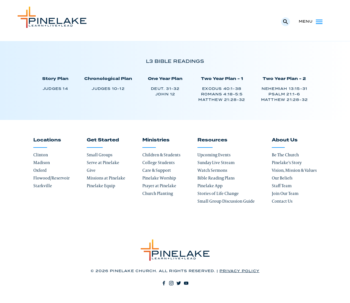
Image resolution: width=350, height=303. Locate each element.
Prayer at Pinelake (159, 186)
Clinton (40, 155)
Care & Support (156, 170)
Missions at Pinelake (106, 178)
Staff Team (282, 186)
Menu (311, 21)
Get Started (103, 140)
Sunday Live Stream (216, 162)
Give (91, 170)
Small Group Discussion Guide (226, 201)
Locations (47, 140)
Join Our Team (285, 193)
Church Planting (157, 193)
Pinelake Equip (101, 186)
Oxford (40, 170)
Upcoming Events (213, 155)
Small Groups (99, 155)
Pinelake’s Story (287, 162)
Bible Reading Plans (216, 178)
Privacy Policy (239, 271)
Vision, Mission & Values (294, 170)
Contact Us (282, 201)
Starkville (42, 186)
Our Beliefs (282, 178)
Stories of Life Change (218, 193)
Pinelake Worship (159, 178)
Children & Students (161, 155)
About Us (285, 140)
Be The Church (285, 155)
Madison (41, 162)
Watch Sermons (212, 170)
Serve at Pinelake (103, 162)
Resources (212, 140)
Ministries (156, 140)
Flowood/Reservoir (51, 178)
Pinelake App (210, 186)
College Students (158, 162)
